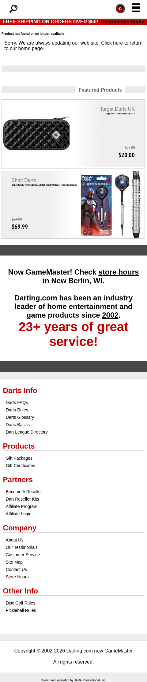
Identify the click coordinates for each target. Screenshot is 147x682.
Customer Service (23, 554)
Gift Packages (19, 458)
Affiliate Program (21, 506)
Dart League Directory (27, 432)
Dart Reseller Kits (22, 499)
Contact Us (16, 569)
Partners (18, 479)
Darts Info (20, 390)
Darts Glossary (20, 417)
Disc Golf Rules (20, 603)
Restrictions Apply (122, 21)
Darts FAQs (17, 402)
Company (19, 528)
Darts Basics (18, 424)
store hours (118, 272)
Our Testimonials (22, 547)
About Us (15, 539)
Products (19, 446)
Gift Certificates (20, 465)
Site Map (14, 562)
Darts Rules (17, 409)
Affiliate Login (19, 513)
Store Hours (17, 576)
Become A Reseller (24, 491)
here (118, 43)
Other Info (20, 591)
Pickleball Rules (21, 610)
